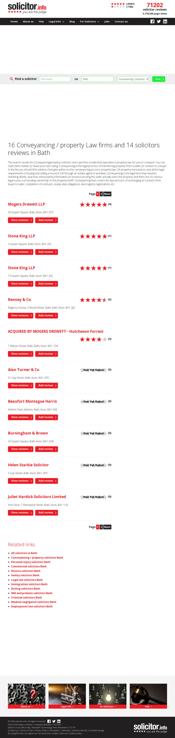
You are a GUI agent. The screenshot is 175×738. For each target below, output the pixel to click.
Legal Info (56, 21)
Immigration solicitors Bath (29, 584)
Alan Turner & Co (23, 369)
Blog (72, 21)
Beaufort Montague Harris (32, 401)
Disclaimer (55, 730)
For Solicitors (89, 21)
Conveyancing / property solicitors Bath (37, 557)
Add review (45, 220)
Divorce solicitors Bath (25, 571)
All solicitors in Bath (24, 553)
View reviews (19, 220)
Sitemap (66, 730)
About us (28, 21)
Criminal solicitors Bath (26, 597)
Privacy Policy (41, 730)
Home (14, 21)
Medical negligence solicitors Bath (33, 602)
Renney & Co (19, 299)
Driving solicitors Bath (25, 588)
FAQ (41, 21)
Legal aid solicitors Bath (27, 580)
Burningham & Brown (28, 433)
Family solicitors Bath (25, 575)
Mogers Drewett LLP (26, 204)
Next (107, 194)
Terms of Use (26, 730)
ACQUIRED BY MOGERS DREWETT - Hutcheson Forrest (55, 331)
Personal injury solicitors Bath (30, 562)
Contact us (121, 21)
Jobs (107, 21)
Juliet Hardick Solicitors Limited (37, 496)
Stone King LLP (21, 235)
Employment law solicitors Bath (32, 606)
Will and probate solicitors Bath (31, 593)
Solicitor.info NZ (79, 730)
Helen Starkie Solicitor (28, 464)
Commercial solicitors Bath (29, 566)
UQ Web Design (96, 730)
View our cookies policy (71, 733)
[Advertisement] (87, 49)
